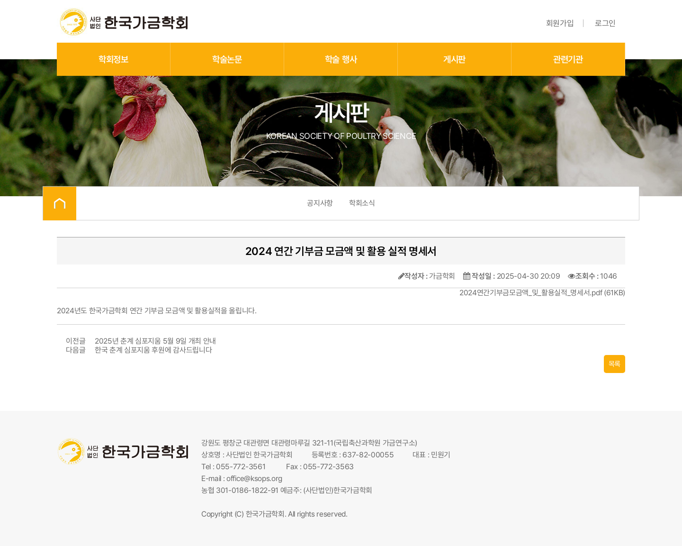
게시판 (454, 59)
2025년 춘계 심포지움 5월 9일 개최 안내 (155, 341)
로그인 (605, 23)
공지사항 (320, 203)
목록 (614, 364)
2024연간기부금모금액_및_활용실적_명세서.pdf (530, 292)
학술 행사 (341, 59)
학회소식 (362, 203)
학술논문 (227, 59)
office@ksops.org (254, 478)
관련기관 (568, 59)
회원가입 (560, 23)
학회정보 (113, 59)
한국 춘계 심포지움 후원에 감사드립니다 (153, 350)
